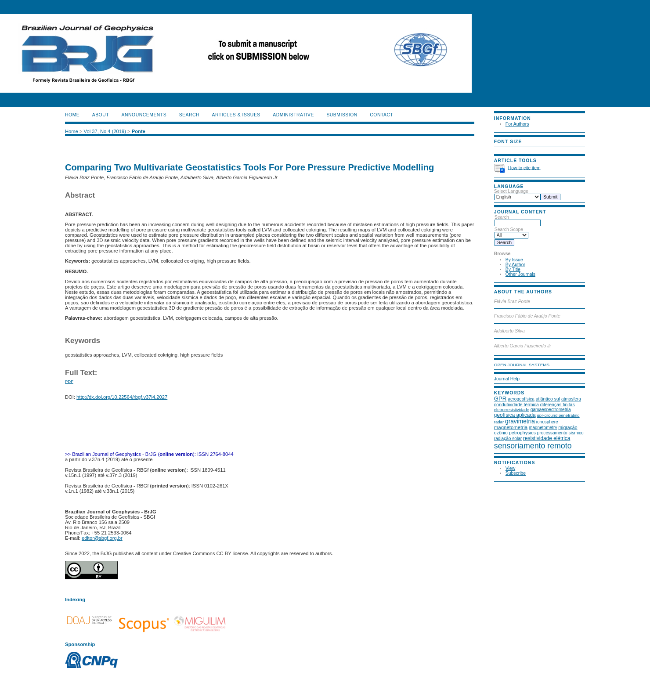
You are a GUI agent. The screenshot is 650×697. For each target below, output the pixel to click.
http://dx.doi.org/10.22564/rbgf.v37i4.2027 (121, 397)
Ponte (138, 131)
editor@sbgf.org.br (102, 538)
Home (72, 114)
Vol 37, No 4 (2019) (105, 131)
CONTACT (381, 114)
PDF (69, 381)
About (100, 114)
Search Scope (511, 232)
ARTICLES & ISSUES (236, 114)
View (510, 468)
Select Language (511, 191)
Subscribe (516, 473)
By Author (515, 264)
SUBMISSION (341, 114)
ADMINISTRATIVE (293, 114)
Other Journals (520, 274)
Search (518, 220)
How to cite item (524, 167)
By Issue (514, 259)
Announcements (144, 114)
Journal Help (507, 378)
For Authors (517, 124)
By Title (513, 269)
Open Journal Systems (521, 364)
